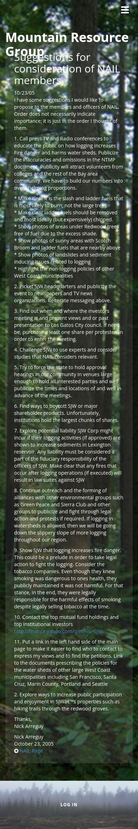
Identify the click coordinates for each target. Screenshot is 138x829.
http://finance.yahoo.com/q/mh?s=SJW (58, 631)
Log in (69, 805)
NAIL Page (31, 750)
